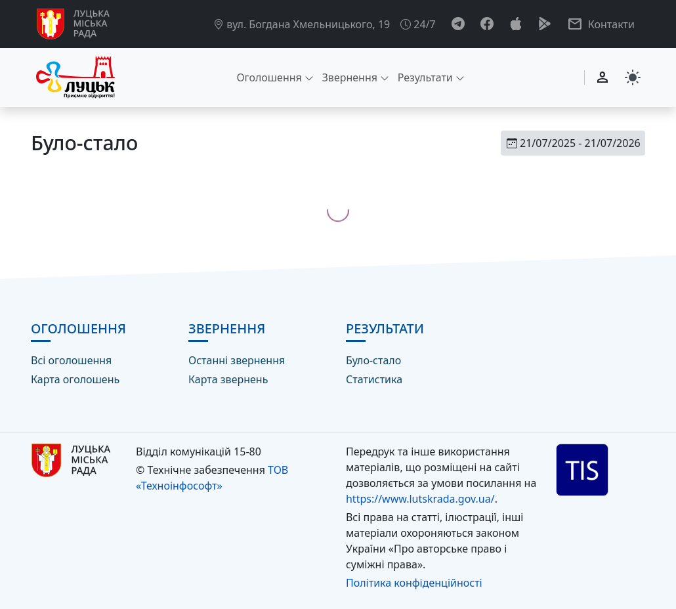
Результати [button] (425, 77)
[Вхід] (602, 77)
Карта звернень (228, 379)
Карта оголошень (75, 379)
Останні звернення (236, 360)
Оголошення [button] (268, 77)
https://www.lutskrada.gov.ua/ (420, 499)
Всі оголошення (71, 360)
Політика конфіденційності (414, 583)
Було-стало (373, 360)
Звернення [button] (349, 77)
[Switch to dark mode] (632, 77)
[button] (601, 24)
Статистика (374, 379)
